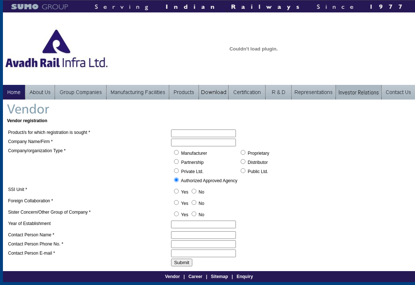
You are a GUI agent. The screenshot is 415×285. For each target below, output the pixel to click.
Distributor (258, 162)
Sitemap (219, 276)
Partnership (192, 162)
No (201, 192)
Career (195, 276)
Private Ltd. (192, 171)
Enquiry (245, 276)
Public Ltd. (258, 171)
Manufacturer (194, 153)
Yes (184, 192)
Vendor (172, 276)
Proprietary (258, 153)
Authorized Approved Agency (209, 180)
